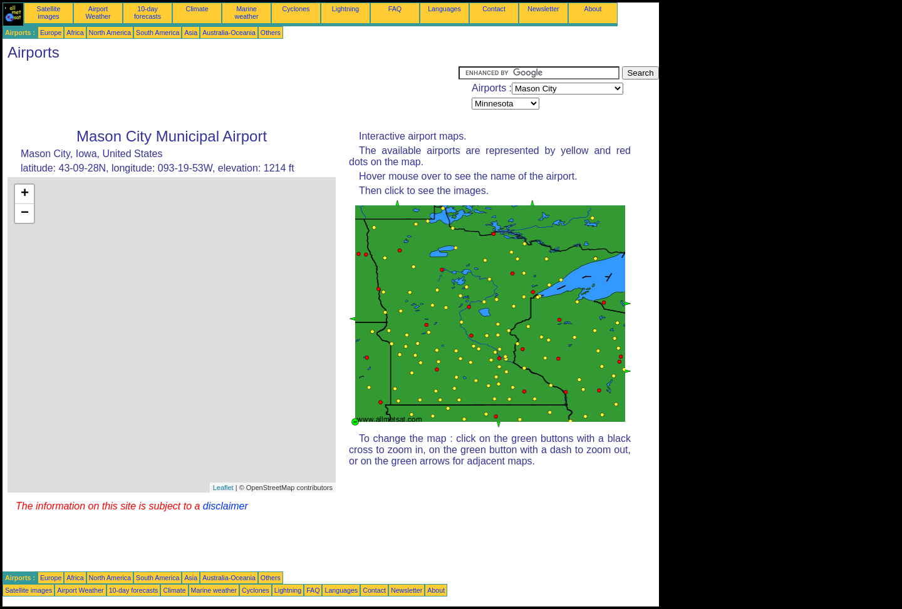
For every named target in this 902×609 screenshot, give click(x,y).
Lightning (345, 9)
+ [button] (25, 194)
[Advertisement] (231, 94)
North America (110, 32)
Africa (74, 32)
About (593, 9)
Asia (190, 32)
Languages (444, 9)
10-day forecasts (147, 12)
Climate (196, 9)
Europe (50, 32)
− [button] (25, 213)
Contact (493, 9)
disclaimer (225, 506)
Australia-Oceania (229, 32)
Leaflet (223, 487)
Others (271, 32)
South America (157, 32)
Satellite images (49, 12)
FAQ (395, 9)
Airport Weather (97, 12)
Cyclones (296, 9)
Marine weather (247, 12)
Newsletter (543, 9)
